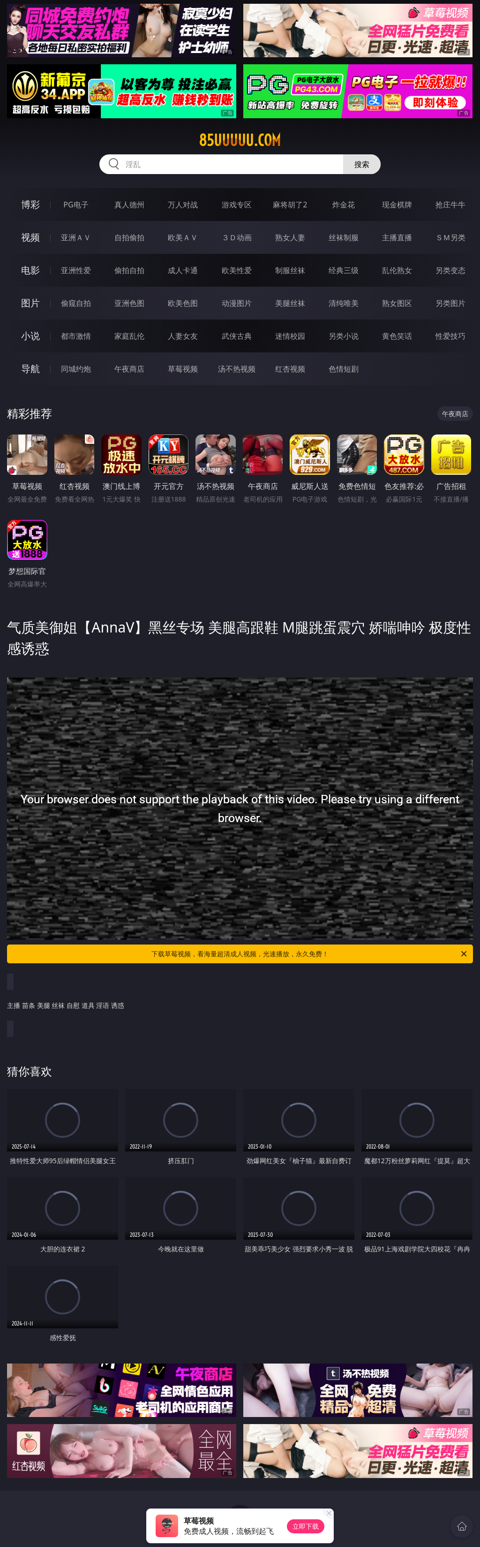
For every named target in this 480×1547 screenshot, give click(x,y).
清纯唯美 (344, 303)
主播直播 (397, 237)
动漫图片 (237, 303)
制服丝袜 (290, 270)
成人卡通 (183, 270)
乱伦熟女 (397, 270)
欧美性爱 (237, 270)
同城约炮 (76, 369)
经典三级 (344, 270)
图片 (30, 303)
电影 (30, 270)
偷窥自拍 (76, 303)
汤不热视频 (236, 369)
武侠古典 (237, 336)
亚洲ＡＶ (76, 237)
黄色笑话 (397, 336)
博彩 (30, 204)
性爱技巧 (450, 336)
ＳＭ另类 (450, 237)
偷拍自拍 (129, 270)
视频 (30, 237)
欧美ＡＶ (183, 237)
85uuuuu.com (240, 140)
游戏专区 (237, 204)
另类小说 (344, 336)
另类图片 (450, 303)
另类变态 (450, 270)
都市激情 (76, 336)
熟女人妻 (290, 237)
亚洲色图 (129, 303)
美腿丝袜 (290, 303)
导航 (30, 368)
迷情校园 (290, 336)
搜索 (361, 164)
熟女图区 (397, 303)
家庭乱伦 (129, 336)
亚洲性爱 (76, 270)
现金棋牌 (397, 204)
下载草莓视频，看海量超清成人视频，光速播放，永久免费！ (309, 954)
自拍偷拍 (129, 237)
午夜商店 (129, 369)
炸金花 (343, 204)
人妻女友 (183, 336)
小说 (30, 335)
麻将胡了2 (290, 204)
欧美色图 (183, 303)
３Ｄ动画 (237, 237)
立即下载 (305, 1526)
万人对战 (183, 204)
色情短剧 (344, 369)
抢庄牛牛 (450, 204)
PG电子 (75, 204)
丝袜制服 (344, 237)
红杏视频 (290, 369)
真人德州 (129, 204)
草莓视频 (183, 369)
